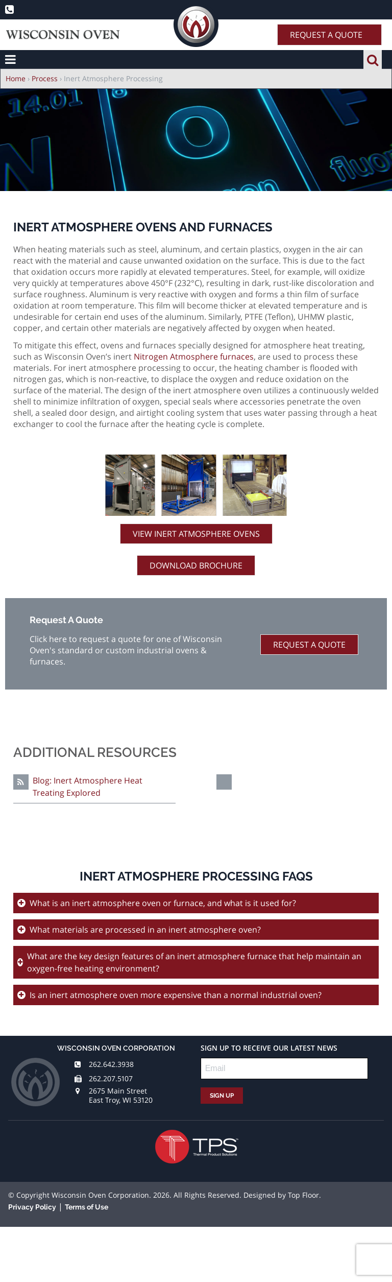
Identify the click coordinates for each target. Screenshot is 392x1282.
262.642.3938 (111, 1064)
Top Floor (303, 1195)
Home (16, 78)
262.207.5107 (111, 1078)
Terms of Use (86, 1207)
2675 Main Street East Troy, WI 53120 (121, 1095)
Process (45, 78)
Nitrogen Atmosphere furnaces (194, 356)
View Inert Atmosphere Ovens (196, 533)
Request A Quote (326, 34)
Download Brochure (196, 565)
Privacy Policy (32, 1207)
